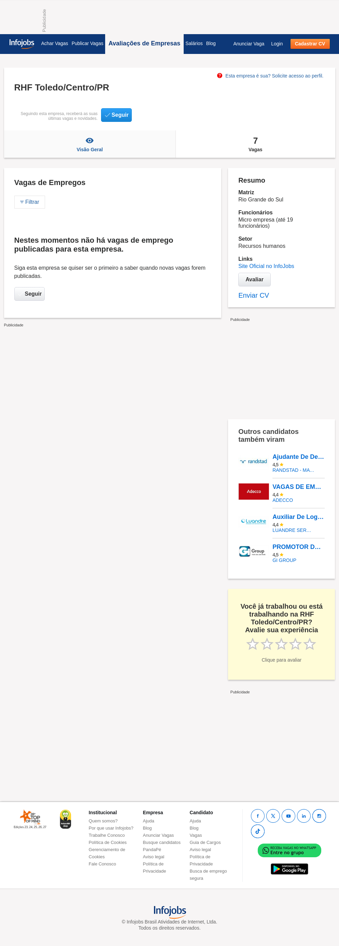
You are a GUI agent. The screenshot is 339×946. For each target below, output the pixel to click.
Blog (211, 43)
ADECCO (282, 500)
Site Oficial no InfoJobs (266, 266)
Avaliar (254, 279)
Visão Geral (90, 144)
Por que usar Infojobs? (111, 828)
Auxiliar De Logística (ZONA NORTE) (298, 516)
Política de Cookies (108, 842)
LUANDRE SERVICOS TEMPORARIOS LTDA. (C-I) (293, 530)
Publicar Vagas (87, 43)
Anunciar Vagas (158, 835)
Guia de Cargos (205, 842)
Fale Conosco (102, 863)
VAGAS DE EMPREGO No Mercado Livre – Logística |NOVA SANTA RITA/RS (298, 486)
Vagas (255, 144)
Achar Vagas (54, 43)
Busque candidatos (162, 842)
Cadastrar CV (310, 43)
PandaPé (152, 849)
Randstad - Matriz (293, 470)
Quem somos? (103, 820)
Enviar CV (253, 295)
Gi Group (284, 560)
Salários (194, 43)
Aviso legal (154, 856)
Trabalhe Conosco (107, 835)
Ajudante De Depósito (298, 456)
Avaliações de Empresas (144, 43)
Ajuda (148, 820)
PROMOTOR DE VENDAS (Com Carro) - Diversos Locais (298, 546)
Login (277, 43)
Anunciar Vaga (248, 43)
